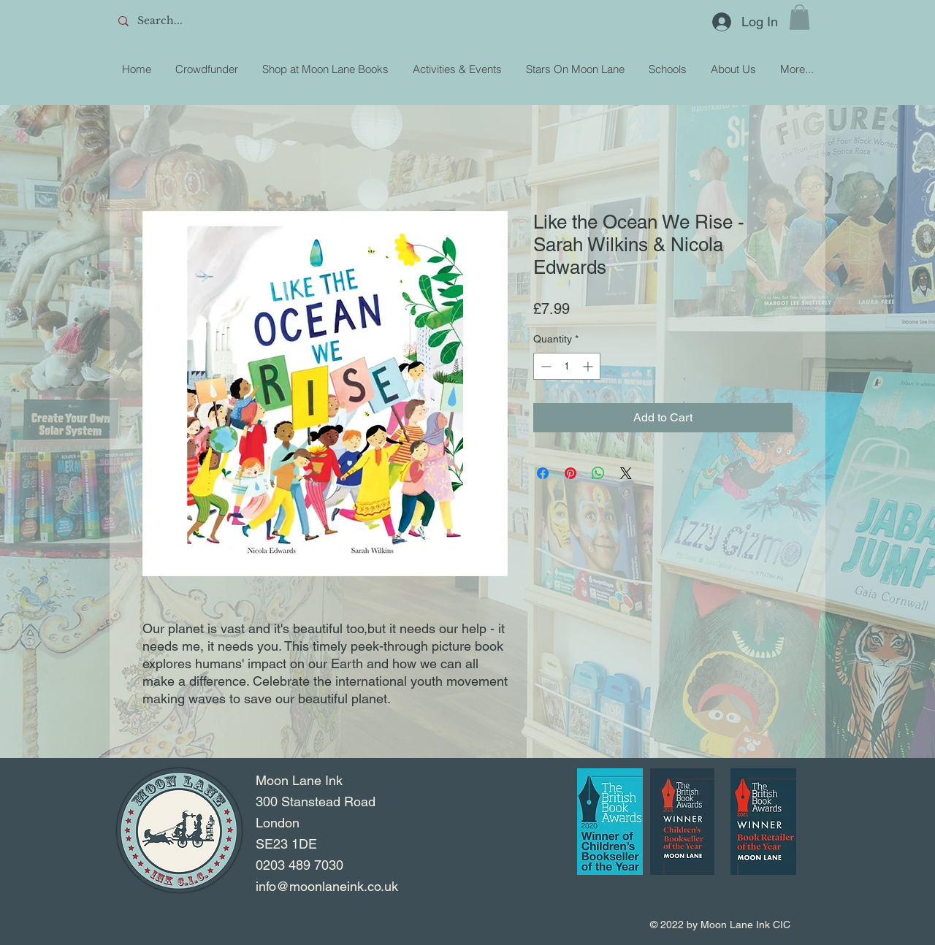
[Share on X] (626, 473)
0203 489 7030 (299, 865)
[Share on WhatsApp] (598, 473)
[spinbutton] (567, 366)
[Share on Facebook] (543, 473)
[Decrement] (544, 366)
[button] (799, 17)
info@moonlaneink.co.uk (327, 886)
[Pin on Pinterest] (570, 473)
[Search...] (219, 21)
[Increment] (589, 366)
